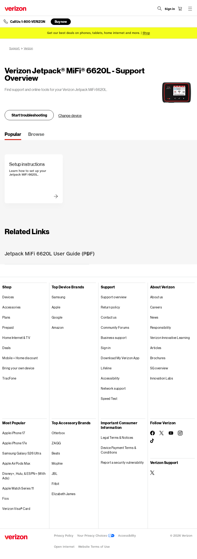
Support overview (113, 297)
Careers (156, 307)
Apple (56, 307)
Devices (8, 297)
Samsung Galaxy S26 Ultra (21, 453)
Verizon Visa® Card (16, 509)
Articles (155, 348)
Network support (113, 388)
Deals (6, 348)
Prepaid (8, 327)
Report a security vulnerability (122, 462)
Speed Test (109, 399)
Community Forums (115, 327)
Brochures (158, 358)
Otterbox (58, 433)
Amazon (58, 327)
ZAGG (56, 443)
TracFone (9, 378)
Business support (113, 338)
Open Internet (64, 546)
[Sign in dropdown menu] (170, 9)
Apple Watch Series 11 (18, 488)
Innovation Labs (161, 378)
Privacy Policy (63, 535)
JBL (55, 473)
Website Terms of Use (94, 546)
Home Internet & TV (16, 338)
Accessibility (110, 378)
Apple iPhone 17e (14, 443)
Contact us (108, 317)
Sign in (106, 348)
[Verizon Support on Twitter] (152, 472)
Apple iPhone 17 (13, 433)
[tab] (13, 135)
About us (156, 297)
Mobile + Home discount (20, 358)
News (154, 317)
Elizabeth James (64, 494)
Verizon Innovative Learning (170, 338)
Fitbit (55, 484)
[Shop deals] (146, 33)
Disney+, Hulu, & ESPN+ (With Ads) (23, 476)
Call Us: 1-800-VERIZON (27, 21)
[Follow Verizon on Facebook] (152, 433)
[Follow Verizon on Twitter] (161, 433)
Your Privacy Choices (95, 535)
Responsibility (160, 327)
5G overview (159, 368)
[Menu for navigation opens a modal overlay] (190, 8)
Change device (70, 115)
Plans (6, 317)
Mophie (57, 463)
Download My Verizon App (120, 358)
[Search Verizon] (160, 8)
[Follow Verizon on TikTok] (152, 441)
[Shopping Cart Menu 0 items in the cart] (180, 8)
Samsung (59, 297)
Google (57, 317)
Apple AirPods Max (16, 463)
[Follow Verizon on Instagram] (180, 433)
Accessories (11, 307)
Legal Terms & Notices (117, 437)
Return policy (110, 307)
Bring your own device (18, 368)
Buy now (61, 22)
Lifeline (106, 368)
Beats (56, 453)
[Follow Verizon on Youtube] (171, 433)
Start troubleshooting (29, 115)
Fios (5, 498)
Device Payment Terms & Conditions (118, 450)
